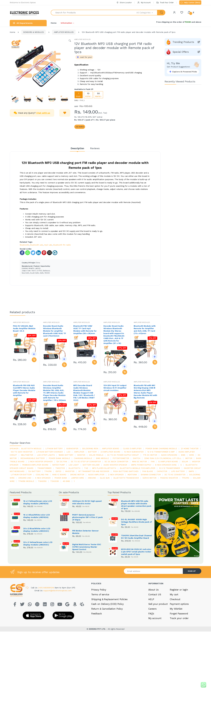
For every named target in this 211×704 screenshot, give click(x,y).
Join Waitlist (80, 126)
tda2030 (54, 481)
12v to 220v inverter (21, 452)
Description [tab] (77, 148)
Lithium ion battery (21, 474)
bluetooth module (31, 448)
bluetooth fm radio (62, 245)
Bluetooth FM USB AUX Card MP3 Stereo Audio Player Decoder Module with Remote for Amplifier (24, 390)
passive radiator (169, 478)
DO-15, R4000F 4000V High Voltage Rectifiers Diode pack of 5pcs (136, 521)
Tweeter (60, 468)
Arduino (92, 478)
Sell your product (158, 640)
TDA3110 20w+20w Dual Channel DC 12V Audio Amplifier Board (136, 536)
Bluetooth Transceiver (126, 478)
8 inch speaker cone (166, 465)
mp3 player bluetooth (104, 468)
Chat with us (43, 113)
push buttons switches (125, 471)
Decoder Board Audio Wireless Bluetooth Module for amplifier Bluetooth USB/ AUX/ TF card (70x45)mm (54, 331)
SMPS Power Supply (141, 465)
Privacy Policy (98, 625)
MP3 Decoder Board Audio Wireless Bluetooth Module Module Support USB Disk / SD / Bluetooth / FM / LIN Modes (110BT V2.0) (84, 392)
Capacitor (162, 471)
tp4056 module (26, 481)
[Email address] (153, 607)
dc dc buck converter (116, 461)
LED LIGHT (74, 465)
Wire (191, 455)
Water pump (58, 465)
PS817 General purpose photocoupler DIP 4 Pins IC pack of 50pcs (87, 517)
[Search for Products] (94, 12)
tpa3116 (48, 471)
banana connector (151, 474)
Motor (188, 458)
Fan (152, 461)
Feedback (96, 649)
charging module (83, 458)
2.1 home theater (190, 448)
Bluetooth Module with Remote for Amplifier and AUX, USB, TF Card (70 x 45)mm (145, 329)
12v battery (34, 471)
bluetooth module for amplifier (137, 468)
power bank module (59, 458)
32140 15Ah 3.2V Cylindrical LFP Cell (162, 458)
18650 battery (66, 455)
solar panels (96, 455)
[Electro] (25, 13)
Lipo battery (178, 471)
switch (136, 458)
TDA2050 (42, 481)
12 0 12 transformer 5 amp (160, 452)
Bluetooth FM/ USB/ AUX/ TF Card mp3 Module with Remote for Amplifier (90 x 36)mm (85, 329)
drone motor (77, 474)
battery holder (91, 465)
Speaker (14, 448)
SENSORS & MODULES (33, 32)
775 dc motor (150, 455)
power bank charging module (161, 448)
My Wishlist (176, 644)
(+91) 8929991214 (46, 624)
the (86, 468)
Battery (92, 452)
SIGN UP (192, 607)
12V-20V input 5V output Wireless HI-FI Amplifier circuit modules (114, 387)
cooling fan (42, 474)
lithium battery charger (49, 452)
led (68, 452)
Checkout (175, 635)
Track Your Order (165, 3)
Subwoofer (72, 448)
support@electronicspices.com (57, 627)
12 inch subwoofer (134, 452)
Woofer (81, 455)
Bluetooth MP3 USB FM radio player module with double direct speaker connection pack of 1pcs (136, 505)
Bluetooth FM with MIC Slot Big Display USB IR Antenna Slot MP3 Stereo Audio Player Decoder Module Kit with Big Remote (145, 391)
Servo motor (149, 478)
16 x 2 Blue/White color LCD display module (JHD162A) (36, 516)
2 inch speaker (116, 474)
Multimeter (27, 455)
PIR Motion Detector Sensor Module (85, 532)
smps (191, 471)
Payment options (179, 640)
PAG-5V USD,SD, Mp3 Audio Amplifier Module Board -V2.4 (24, 328)
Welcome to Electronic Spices (23, 3)
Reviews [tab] (95, 148)
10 (88, 94)
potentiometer (121, 458)
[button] (146, 12)
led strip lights (46, 455)
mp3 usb (48, 245)
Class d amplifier (132, 448)
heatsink (132, 474)
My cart (174, 630)
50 (98, 94)
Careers (152, 644)
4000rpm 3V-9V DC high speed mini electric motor (87, 502)
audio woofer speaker (115, 465)
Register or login (179, 625)
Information (66, 23)
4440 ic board (59, 474)
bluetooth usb (36, 245)
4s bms (66, 481)
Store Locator (124, 3)
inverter (69, 471)
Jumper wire (77, 478)
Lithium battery (54, 448)
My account (154, 654)
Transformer (44, 468)
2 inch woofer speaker (40, 461)
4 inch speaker (42, 478)
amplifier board (110, 448)
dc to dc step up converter (86, 461)
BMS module (102, 458)
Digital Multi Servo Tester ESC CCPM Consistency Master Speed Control (86, 546)
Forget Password (179, 649)
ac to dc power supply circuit (123, 455)
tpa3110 (185, 478)
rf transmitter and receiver (93, 471)
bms (183, 455)
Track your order (179, 654)
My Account (144, 3)
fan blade (147, 471)
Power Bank (60, 478)
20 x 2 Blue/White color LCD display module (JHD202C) (36, 529)
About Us (153, 625)
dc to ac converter (174, 474)
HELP (151, 635)
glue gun (104, 478)
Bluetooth (24, 245)
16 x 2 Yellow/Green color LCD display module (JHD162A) (37, 502)
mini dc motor (139, 461)
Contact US (154, 630)
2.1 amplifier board (110, 452)
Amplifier (79, 452)
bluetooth (74, 468)
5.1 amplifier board (168, 461)
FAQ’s (151, 649)
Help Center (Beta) (190, 3)
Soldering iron (90, 448)
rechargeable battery (33, 458)
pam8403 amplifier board (35, 465)
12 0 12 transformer (169, 468)
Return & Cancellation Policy (107, 644)
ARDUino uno (24, 478)
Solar (185, 461)
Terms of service (100, 630)
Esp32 (58, 471)
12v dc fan (61, 461)
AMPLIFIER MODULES (64, 32)
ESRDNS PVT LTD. (97, 665)
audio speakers (169, 455)
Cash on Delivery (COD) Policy (107, 640)
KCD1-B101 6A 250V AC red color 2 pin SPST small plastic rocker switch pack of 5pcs (136, 566)
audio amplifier (96, 474)
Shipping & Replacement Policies (109, 635)
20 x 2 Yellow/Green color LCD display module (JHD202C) (37, 543)
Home (53, 23)
